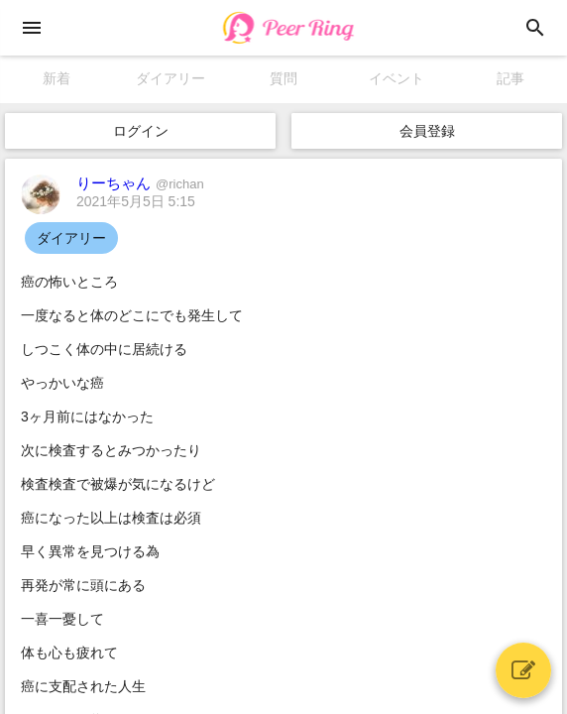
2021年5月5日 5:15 (135, 201)
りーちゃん (140, 183)
